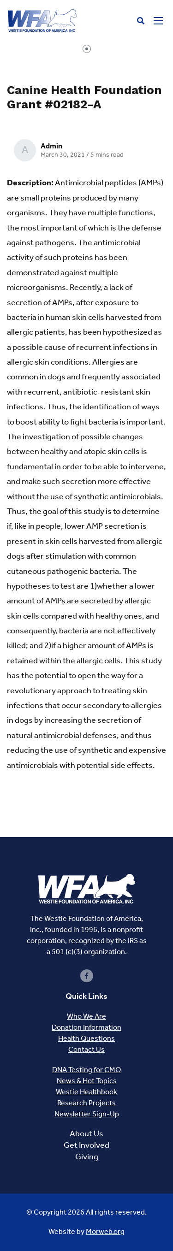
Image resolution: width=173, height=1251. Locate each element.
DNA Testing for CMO (86, 1069)
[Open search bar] (140, 21)
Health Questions (86, 1038)
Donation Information (86, 1027)
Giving (86, 1156)
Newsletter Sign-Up (86, 1113)
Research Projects (86, 1102)
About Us (86, 1133)
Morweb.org (105, 1231)
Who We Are (86, 1016)
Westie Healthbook (86, 1091)
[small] (86, 975)
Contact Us (86, 1049)
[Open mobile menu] (158, 20)
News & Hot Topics (87, 1080)
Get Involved (86, 1145)
